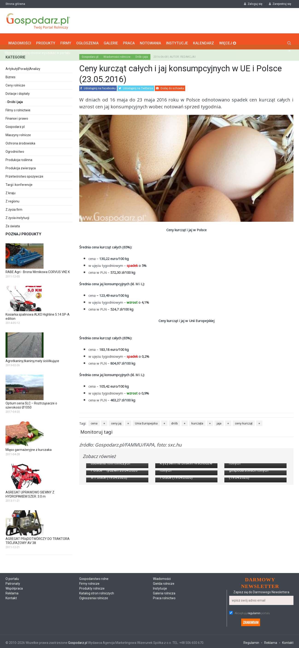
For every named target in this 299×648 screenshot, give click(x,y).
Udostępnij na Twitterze (136, 86)
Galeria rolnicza (164, 611)
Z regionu (12, 199)
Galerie (111, 40)
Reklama (12, 611)
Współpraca (14, 607)
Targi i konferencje (19, 182)
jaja (219, 421)
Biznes (10, 75)
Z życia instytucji (17, 216)
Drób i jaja (15, 100)
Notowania (150, 40)
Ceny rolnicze (15, 83)
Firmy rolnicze (89, 602)
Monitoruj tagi (96, 429)
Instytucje (177, 40)
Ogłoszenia (87, 40)
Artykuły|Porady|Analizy (23, 67)
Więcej (227, 40)
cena (94, 421)
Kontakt (11, 616)
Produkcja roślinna (19, 158)
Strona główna (15, 4)
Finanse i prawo (17, 116)
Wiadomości (19, 40)
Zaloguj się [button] (253, 3)
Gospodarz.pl (15, 125)
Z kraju (10, 191)
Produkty (45, 40)
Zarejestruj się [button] (280, 3)
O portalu (12, 597)
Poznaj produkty (23, 232)
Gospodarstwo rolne (93, 597)
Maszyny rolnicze (18, 133)
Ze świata (13, 224)
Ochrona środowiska (20, 141)
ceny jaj (116, 421)
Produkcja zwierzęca (21, 166)
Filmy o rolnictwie (18, 108)
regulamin (254, 631)
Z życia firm (14, 207)
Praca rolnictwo (164, 616)
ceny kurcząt (243, 421)
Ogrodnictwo (15, 149)
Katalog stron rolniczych (96, 611)
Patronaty (13, 602)
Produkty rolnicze (92, 607)
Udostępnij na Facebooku (98, 86)
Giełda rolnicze (163, 602)
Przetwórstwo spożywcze (24, 174)
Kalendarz (203, 40)
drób (174, 421)
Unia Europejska (146, 421)
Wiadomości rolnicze (116, 54)
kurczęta (197, 421)
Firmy (65, 40)
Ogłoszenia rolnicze (93, 616)
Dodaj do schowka (170, 86)
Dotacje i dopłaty (18, 91)
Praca (129, 40)
